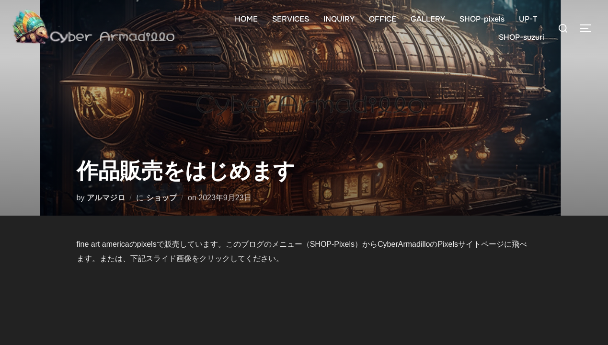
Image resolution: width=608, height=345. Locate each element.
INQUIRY (339, 19)
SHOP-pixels (482, 19)
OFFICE (382, 19)
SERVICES (290, 19)
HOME (246, 19)
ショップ (161, 198)
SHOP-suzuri (521, 37)
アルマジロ (106, 198)
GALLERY (428, 19)
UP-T (528, 19)
